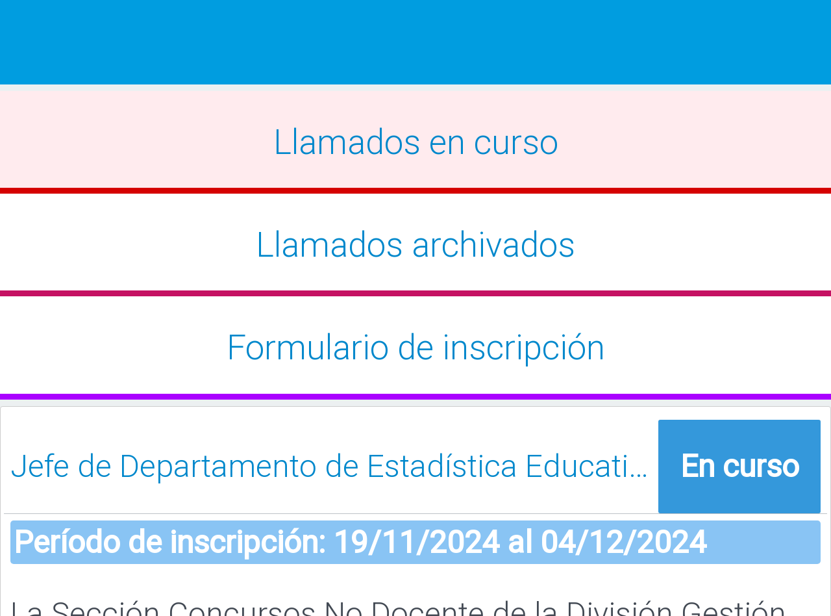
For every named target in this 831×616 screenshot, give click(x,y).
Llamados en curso (415, 142)
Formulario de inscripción (416, 347)
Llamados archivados (415, 245)
